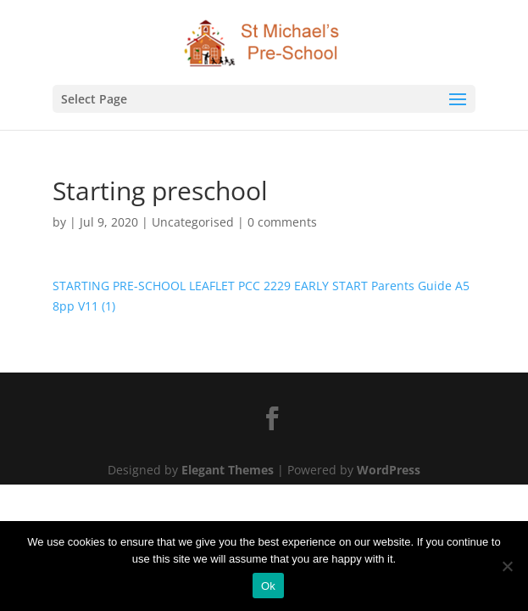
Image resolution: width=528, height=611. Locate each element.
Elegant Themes (227, 470)
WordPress (388, 470)
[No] (506, 566)
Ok (268, 586)
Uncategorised (193, 222)
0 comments (282, 222)
